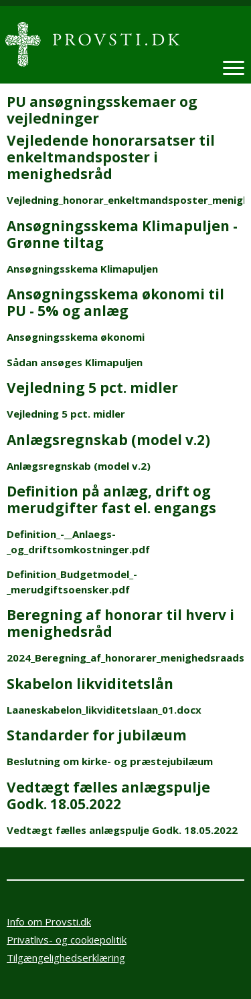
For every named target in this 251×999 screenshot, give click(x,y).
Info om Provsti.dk (49, 921)
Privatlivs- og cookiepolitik (67, 939)
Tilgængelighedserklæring (66, 957)
